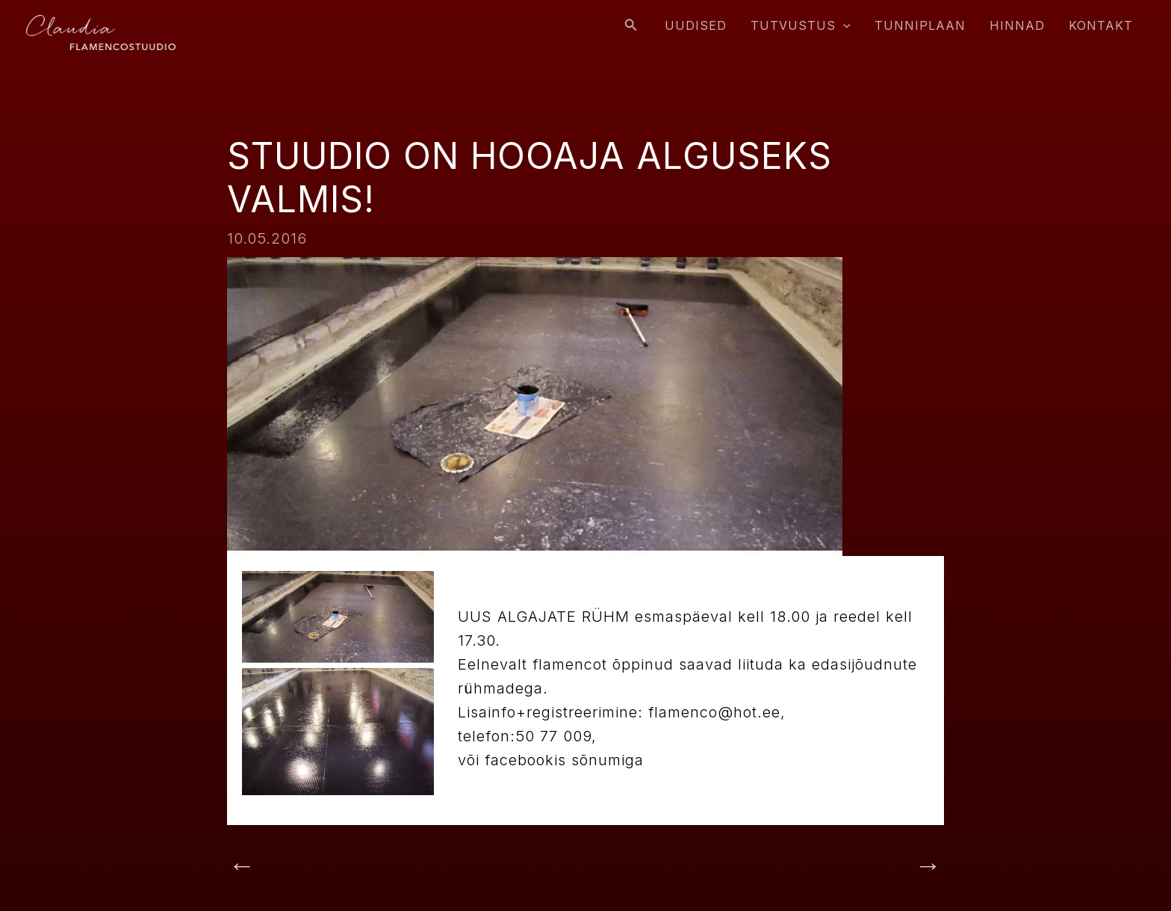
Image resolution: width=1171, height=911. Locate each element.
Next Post (889, 867)
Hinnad (1017, 25)
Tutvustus (801, 25)
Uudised (696, 25)
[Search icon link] (631, 25)
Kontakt (1101, 25)
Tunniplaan (920, 25)
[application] (843, 25)
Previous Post (296, 867)
